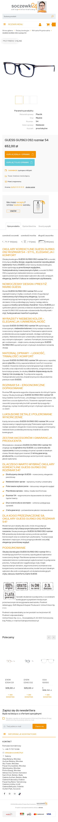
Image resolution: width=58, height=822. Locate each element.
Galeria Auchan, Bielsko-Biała (14, 777)
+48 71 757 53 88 (12, 749)
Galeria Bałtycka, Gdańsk (13, 786)
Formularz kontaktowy (11, 746)
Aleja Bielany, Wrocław (11, 759)
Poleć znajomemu (13, 181)
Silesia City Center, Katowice (14, 773)
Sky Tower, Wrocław (10, 763)
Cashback (12, 170)
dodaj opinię (30, 187)
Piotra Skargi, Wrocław (11, 770)
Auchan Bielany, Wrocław (12, 761)
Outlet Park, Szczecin (11, 789)
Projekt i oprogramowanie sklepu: (29, 807)
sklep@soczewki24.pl (14, 752)
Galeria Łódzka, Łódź (11, 784)
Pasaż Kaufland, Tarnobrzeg (14, 782)
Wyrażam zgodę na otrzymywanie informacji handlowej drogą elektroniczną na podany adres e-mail (28, 719)
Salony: (8, 756)
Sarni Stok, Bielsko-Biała (12, 775)
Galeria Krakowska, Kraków (13, 780)
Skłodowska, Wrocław (11, 768)
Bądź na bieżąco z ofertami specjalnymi (21, 712)
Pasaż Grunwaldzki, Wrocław (14, 766)
